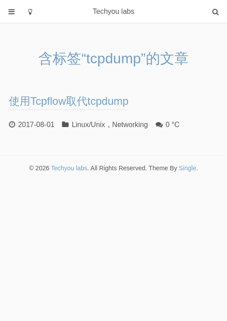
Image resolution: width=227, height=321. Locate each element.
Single (187, 168)
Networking (130, 124)
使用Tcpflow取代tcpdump (68, 101)
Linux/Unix (88, 124)
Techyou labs (69, 168)
